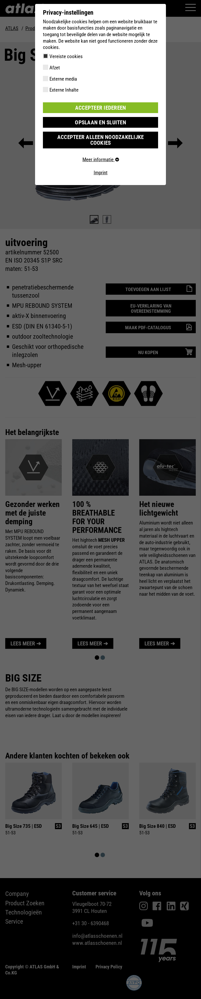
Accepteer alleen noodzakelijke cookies (100, 136)
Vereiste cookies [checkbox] (66, 56)
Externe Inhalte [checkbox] (64, 90)
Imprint (101, 166)
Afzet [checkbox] (54, 68)
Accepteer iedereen (100, 107)
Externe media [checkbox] (63, 79)
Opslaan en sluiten (101, 122)
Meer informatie (100, 153)
